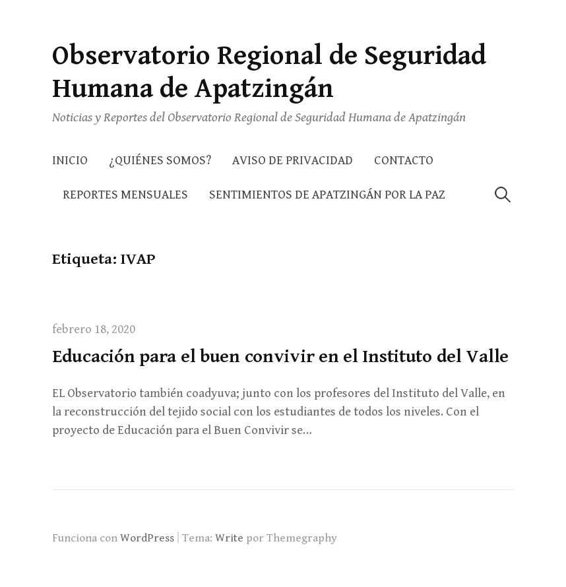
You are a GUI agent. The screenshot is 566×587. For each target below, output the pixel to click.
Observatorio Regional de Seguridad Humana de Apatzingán (269, 72)
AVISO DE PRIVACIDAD (292, 161)
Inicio (70, 161)
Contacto (403, 161)
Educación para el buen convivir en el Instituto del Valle (280, 356)
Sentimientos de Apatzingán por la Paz (327, 195)
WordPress (147, 538)
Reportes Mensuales (125, 195)
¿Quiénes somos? (160, 161)
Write (229, 538)
